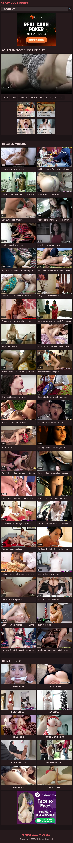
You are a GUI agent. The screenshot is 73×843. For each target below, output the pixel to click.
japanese (23, 97)
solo (61, 97)
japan (13, 97)
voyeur (53, 97)
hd (46, 97)
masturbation (36, 97)
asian (5, 97)
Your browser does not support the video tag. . (36, 74)
